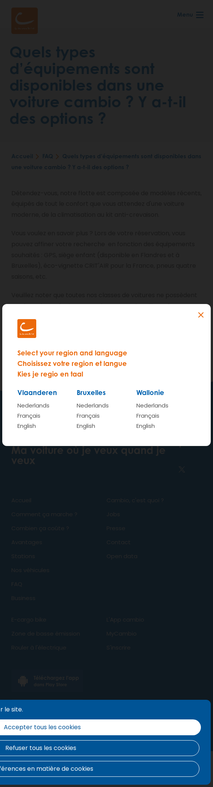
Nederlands (33, 405)
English (26, 426)
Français (28, 416)
